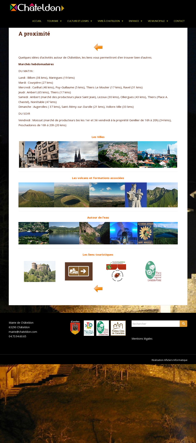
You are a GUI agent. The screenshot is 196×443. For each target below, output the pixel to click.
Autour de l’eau (98, 217)
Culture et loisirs (78, 21)
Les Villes (98, 137)
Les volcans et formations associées (98, 178)
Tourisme (52, 21)
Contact (179, 21)
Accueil (36, 21)
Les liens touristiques (98, 254)
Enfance (134, 21)
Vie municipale (156, 21)
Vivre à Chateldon (109, 21)
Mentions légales (142, 338)
